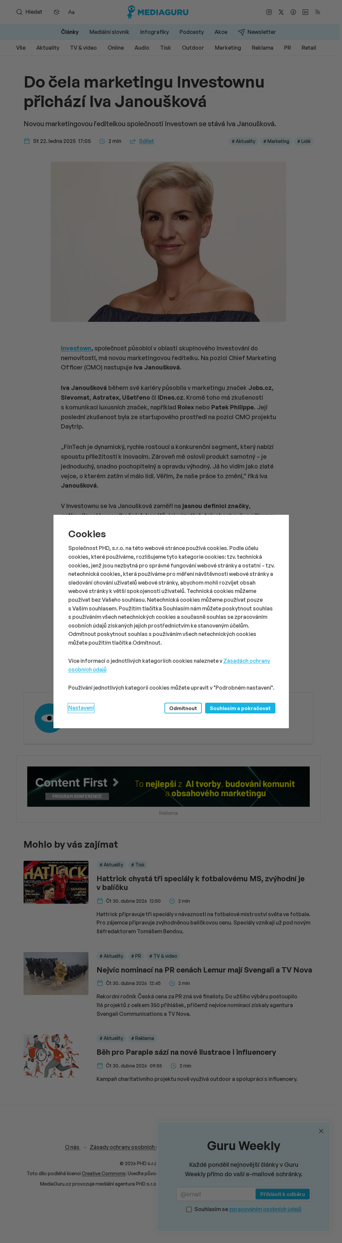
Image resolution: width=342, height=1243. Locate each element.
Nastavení (81, 707)
